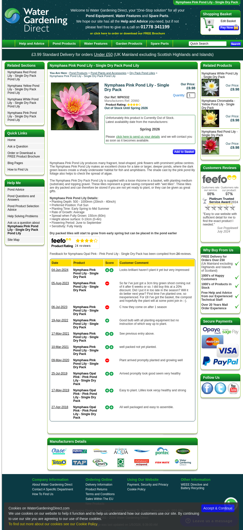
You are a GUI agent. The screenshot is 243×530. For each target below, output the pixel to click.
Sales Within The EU (99, 499)
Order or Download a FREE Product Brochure (24, 154)
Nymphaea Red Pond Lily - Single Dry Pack (219, 133)
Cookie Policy (136, 489)
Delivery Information (99, 484)
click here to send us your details (138, 136)
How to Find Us (18, 169)
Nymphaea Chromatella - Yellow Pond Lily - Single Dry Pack (218, 104)
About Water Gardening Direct (52, 484)
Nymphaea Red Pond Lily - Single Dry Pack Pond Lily (22, 75)
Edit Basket (228, 21)
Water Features (95, 43)
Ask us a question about (24, 228)
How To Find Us (42, 494)
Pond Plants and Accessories (108, 72)
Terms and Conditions (100, 494)
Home (12, 140)
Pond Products (78, 72)
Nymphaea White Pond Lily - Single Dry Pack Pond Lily (23, 103)
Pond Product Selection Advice (23, 207)
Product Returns (96, 489)
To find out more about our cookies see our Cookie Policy (53, 524)
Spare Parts (160, 43)
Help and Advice (31, 43)
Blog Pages (15, 163)
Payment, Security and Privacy (147, 484)
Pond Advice (16, 189)
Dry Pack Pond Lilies (142, 72)
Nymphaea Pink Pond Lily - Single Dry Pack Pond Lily (22, 116)
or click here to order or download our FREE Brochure (127, 33)
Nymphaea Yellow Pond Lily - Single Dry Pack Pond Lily (23, 89)
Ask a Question (18, 146)
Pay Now (226, 27)
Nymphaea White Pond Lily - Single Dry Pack (220, 75)
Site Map (13, 240)
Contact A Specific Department (52, 489)
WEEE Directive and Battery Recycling (194, 486)
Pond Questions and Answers (21, 197)
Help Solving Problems (23, 216)
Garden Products (129, 43)
